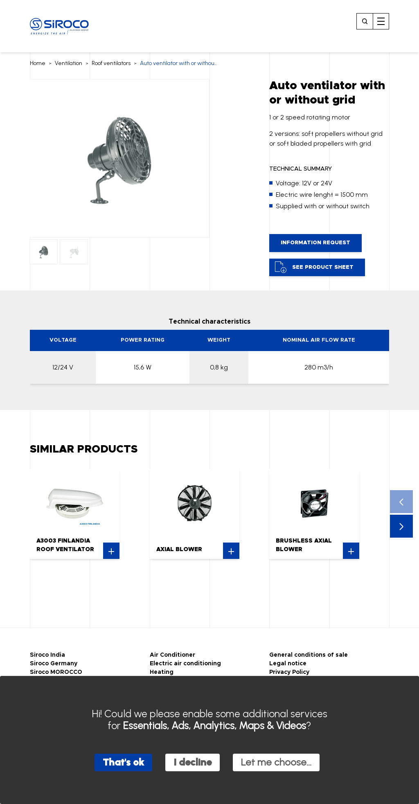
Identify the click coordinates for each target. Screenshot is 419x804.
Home (37, 63)
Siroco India (47, 655)
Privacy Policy (289, 672)
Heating (161, 672)
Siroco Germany (53, 664)
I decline (192, 762)
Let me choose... (276, 762)
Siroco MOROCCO (56, 672)
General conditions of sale (308, 655)
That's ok (123, 762)
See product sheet (314, 267)
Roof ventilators (111, 63)
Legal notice (287, 664)
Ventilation (68, 63)
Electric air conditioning (185, 664)
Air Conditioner (172, 655)
